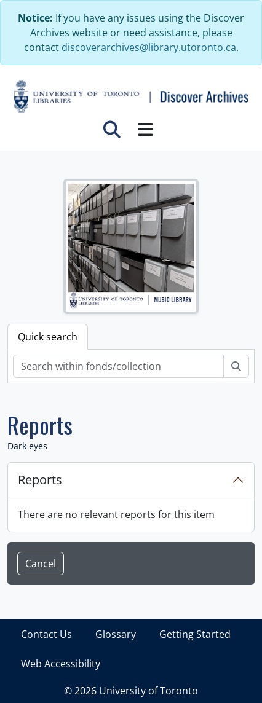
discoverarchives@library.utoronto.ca (149, 47)
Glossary (115, 634)
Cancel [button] (40, 563)
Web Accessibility (60, 663)
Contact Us (46, 634)
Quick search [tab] (47, 337)
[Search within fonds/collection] (118, 366)
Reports (40, 479)
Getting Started (195, 634)
